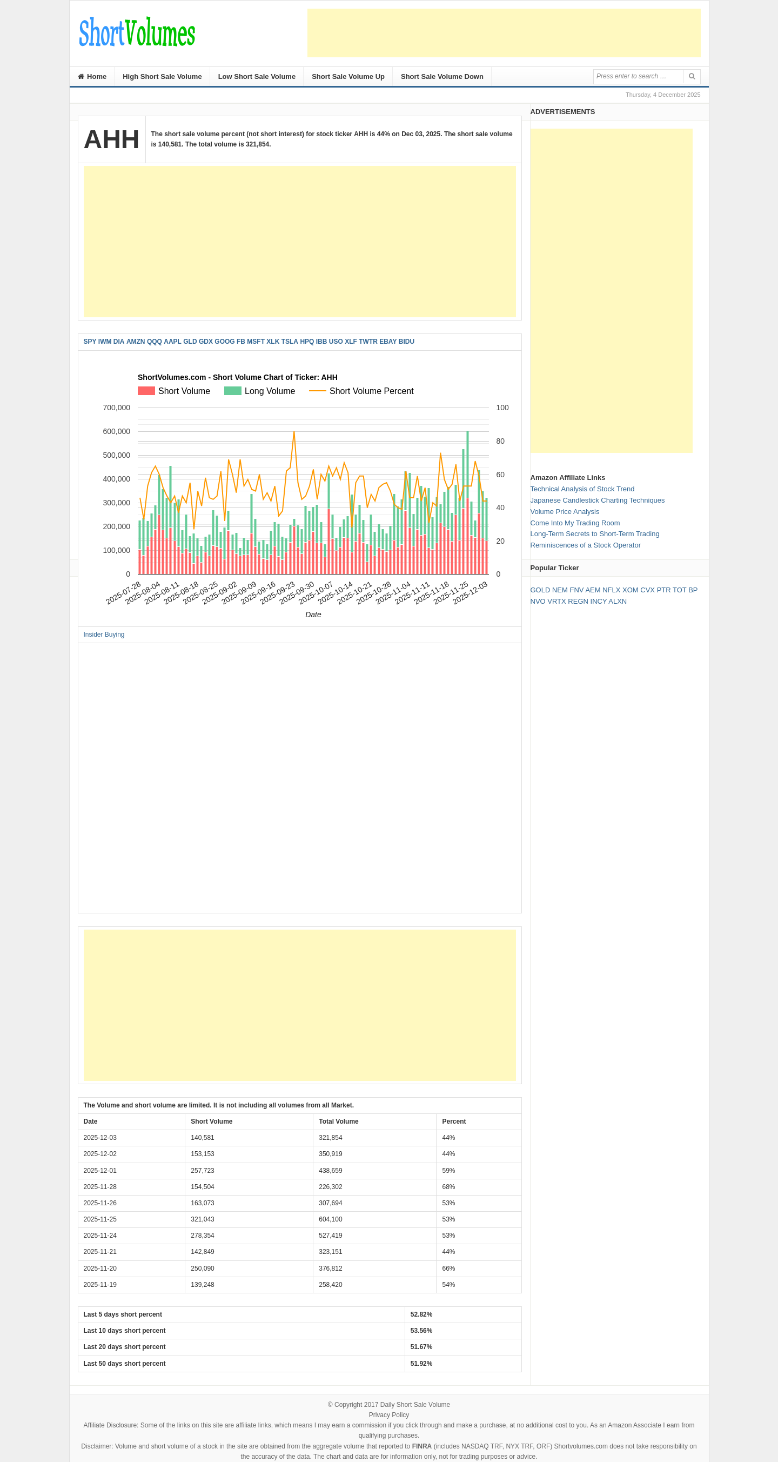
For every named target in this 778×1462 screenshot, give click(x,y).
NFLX (611, 590)
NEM (560, 590)
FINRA (422, 1446)
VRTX (556, 601)
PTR (664, 590)
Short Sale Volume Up (348, 76)
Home (92, 76)
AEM (592, 590)
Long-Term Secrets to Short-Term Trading (595, 534)
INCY (599, 601)
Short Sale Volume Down (442, 76)
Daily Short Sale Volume (415, 1404)
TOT (680, 590)
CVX (647, 590)
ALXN (617, 601)
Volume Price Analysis (565, 512)
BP (692, 590)
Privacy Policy (389, 1415)
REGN (578, 601)
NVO (538, 601)
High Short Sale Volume (162, 76)
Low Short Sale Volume (257, 76)
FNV (576, 590)
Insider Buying (104, 634)
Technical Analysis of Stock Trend (583, 489)
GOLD (541, 590)
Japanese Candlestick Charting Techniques (598, 500)
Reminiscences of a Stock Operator (586, 545)
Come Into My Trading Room (575, 523)
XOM (630, 590)
